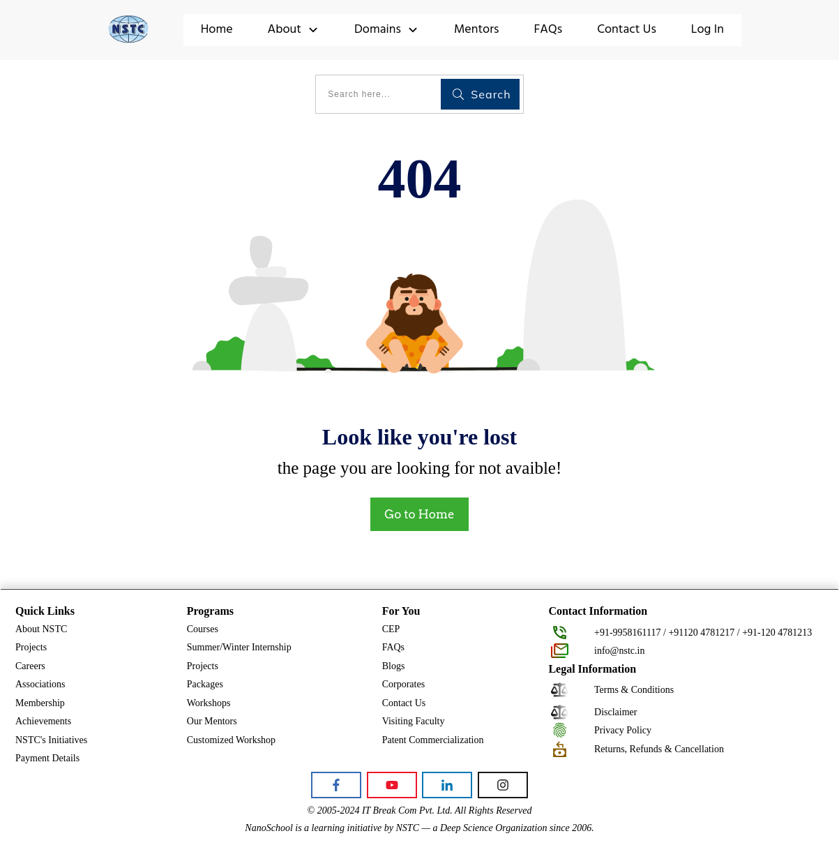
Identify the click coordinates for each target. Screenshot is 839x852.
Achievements (43, 721)
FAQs (393, 647)
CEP (391, 629)
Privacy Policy (622, 730)
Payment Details (47, 758)
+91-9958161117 (627, 632)
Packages (205, 684)
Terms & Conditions (634, 690)
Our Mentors (212, 721)
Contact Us (404, 703)
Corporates (403, 684)
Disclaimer (615, 712)
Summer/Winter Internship (239, 647)
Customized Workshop (231, 740)
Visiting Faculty (413, 721)
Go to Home (419, 514)
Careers (30, 666)
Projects (31, 647)
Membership (40, 703)
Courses (202, 629)
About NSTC (41, 629)
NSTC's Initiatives (51, 740)
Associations (40, 684)
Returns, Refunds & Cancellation (659, 749)
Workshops (209, 703)
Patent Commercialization (433, 740)
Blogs (393, 666)
